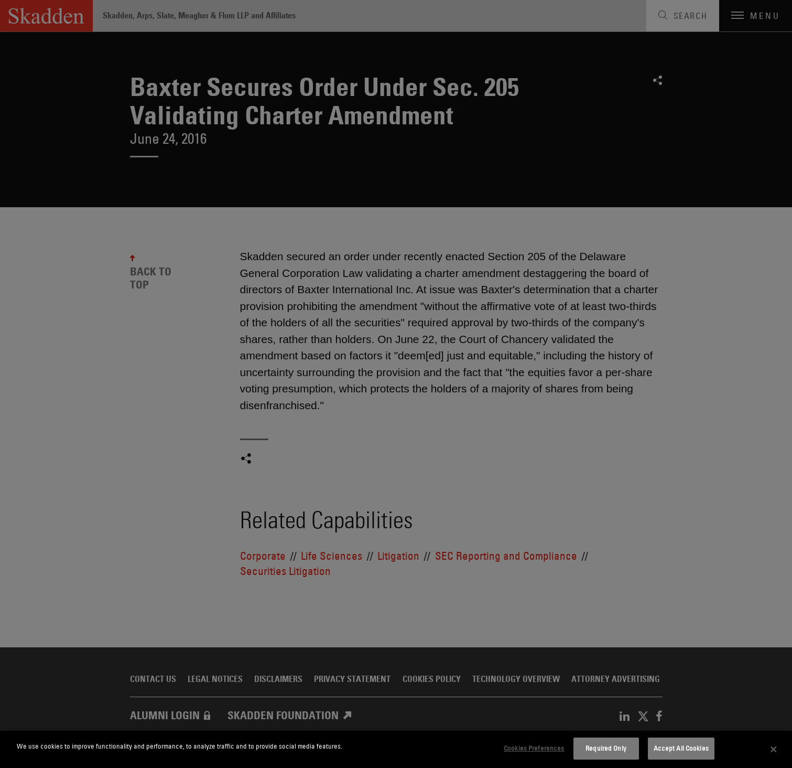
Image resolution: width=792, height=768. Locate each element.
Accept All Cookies (681, 748)
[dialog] (396, 749)
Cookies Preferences (534, 748)
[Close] (774, 749)
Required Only (605, 748)
